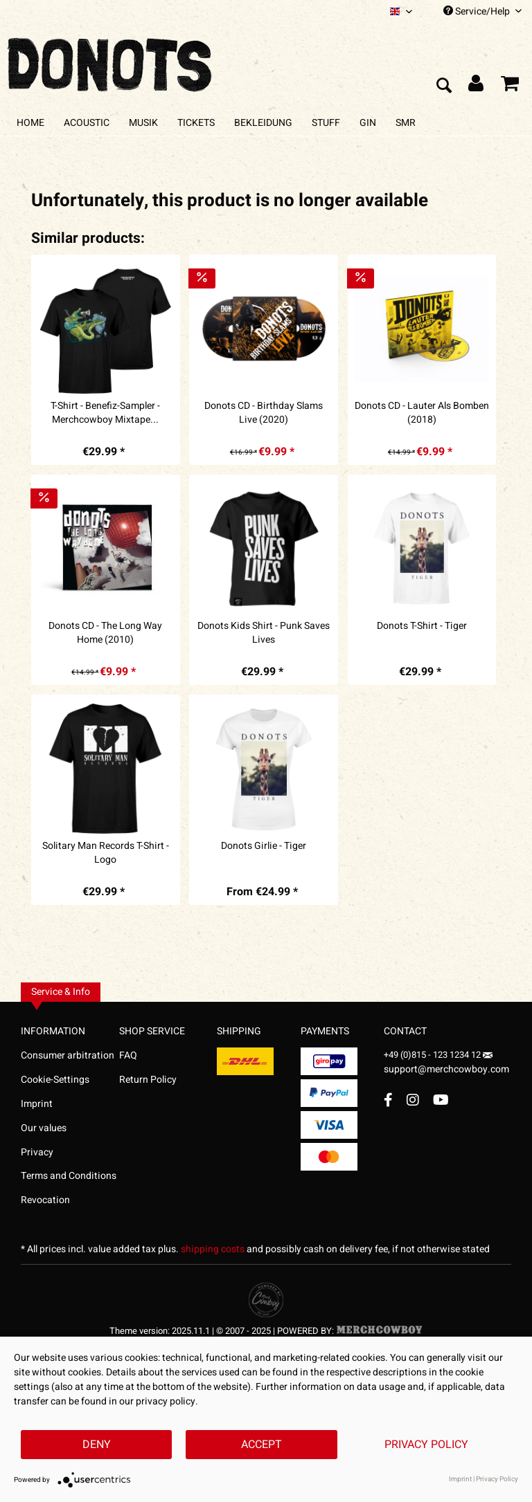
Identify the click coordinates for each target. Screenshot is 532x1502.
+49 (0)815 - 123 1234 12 (433, 1054)
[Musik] (143, 123)
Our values (43, 1128)
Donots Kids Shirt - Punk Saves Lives (263, 633)
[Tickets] (196, 123)
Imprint (37, 1104)
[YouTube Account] (441, 1099)
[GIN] (368, 123)
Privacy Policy (426, 1444)
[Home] (30, 123)
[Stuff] (326, 123)
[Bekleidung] (263, 123)
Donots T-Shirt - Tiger (422, 626)
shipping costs (213, 1249)
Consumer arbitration (67, 1055)
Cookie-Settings (55, 1079)
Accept (261, 1444)
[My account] (476, 86)
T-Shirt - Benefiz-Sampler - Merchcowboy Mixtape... (105, 413)
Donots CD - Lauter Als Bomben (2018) (422, 413)
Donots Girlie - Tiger (263, 846)
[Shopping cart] (510, 86)
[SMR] (405, 123)
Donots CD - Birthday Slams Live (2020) (263, 413)
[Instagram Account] (413, 1099)
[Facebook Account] (388, 1099)
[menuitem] (401, 11)
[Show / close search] (443, 86)
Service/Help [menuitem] (482, 11)
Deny (96, 1444)
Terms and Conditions (68, 1176)
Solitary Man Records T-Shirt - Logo (105, 853)
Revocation (45, 1200)
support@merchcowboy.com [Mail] (446, 1064)
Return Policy (148, 1079)
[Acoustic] (86, 123)
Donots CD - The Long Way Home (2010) (105, 633)
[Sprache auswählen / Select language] (401, 11)
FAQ (128, 1055)
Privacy (37, 1152)
